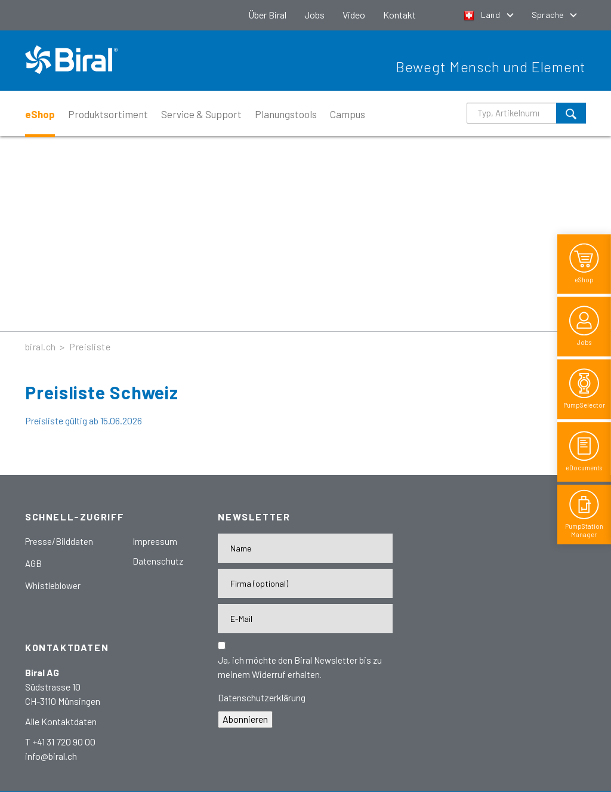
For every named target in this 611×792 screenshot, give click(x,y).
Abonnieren (245, 719)
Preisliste (89, 346)
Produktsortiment (108, 114)
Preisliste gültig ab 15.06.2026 (83, 420)
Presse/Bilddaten (59, 541)
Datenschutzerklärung (262, 697)
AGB (33, 563)
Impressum (154, 541)
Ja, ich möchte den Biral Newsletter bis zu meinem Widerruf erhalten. (300, 667)
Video (353, 14)
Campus (347, 114)
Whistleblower (53, 585)
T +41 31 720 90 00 (60, 741)
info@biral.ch (51, 756)
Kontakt (399, 14)
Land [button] (483, 15)
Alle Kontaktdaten (61, 721)
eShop (40, 114)
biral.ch (40, 346)
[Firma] (305, 583)
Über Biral (267, 14)
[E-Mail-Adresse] (305, 618)
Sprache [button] (549, 15)
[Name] (305, 548)
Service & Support (201, 114)
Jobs (314, 14)
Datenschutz (157, 561)
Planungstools (286, 114)
